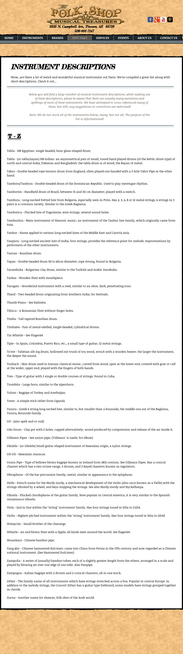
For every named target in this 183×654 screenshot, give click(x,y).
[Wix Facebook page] (150, 19)
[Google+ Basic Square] (157, 19)
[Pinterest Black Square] (170, 19)
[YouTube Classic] (163, 19)
